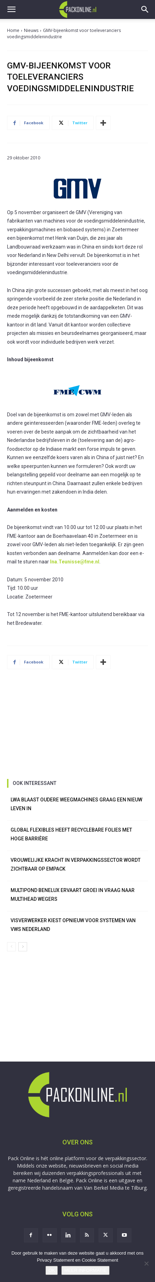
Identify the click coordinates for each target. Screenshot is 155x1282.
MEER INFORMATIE (85, 1270)
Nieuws (31, 30)
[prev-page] (11, 946)
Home (13, 30)
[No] (146, 1263)
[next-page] (22, 946)
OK (51, 1270)
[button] (11, 9)
